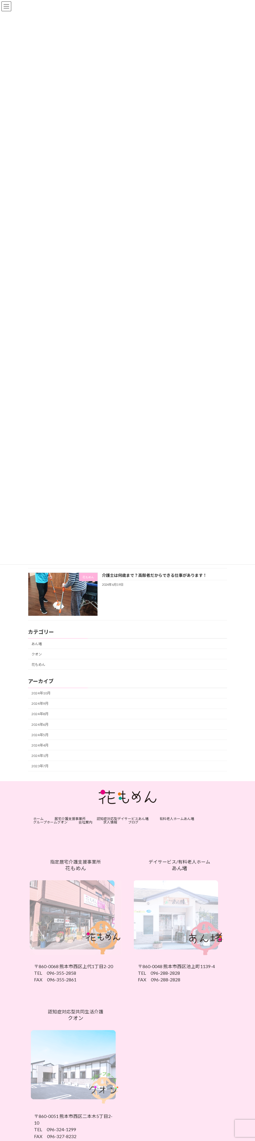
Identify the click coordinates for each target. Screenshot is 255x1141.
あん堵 (36, 643)
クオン (36, 654)
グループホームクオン (50, 822)
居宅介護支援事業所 (70, 819)
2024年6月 (39, 724)
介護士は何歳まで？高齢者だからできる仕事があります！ (154, 575)
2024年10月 (40, 693)
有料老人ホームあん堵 (177, 819)
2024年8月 (39, 714)
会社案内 (85, 822)
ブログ (133, 822)
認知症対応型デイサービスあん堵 (123, 819)
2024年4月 (39, 745)
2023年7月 (39, 766)
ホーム (38, 819)
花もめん (38, 664)
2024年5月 (39, 734)
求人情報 (110, 822)
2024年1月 (39, 755)
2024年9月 (39, 703)
